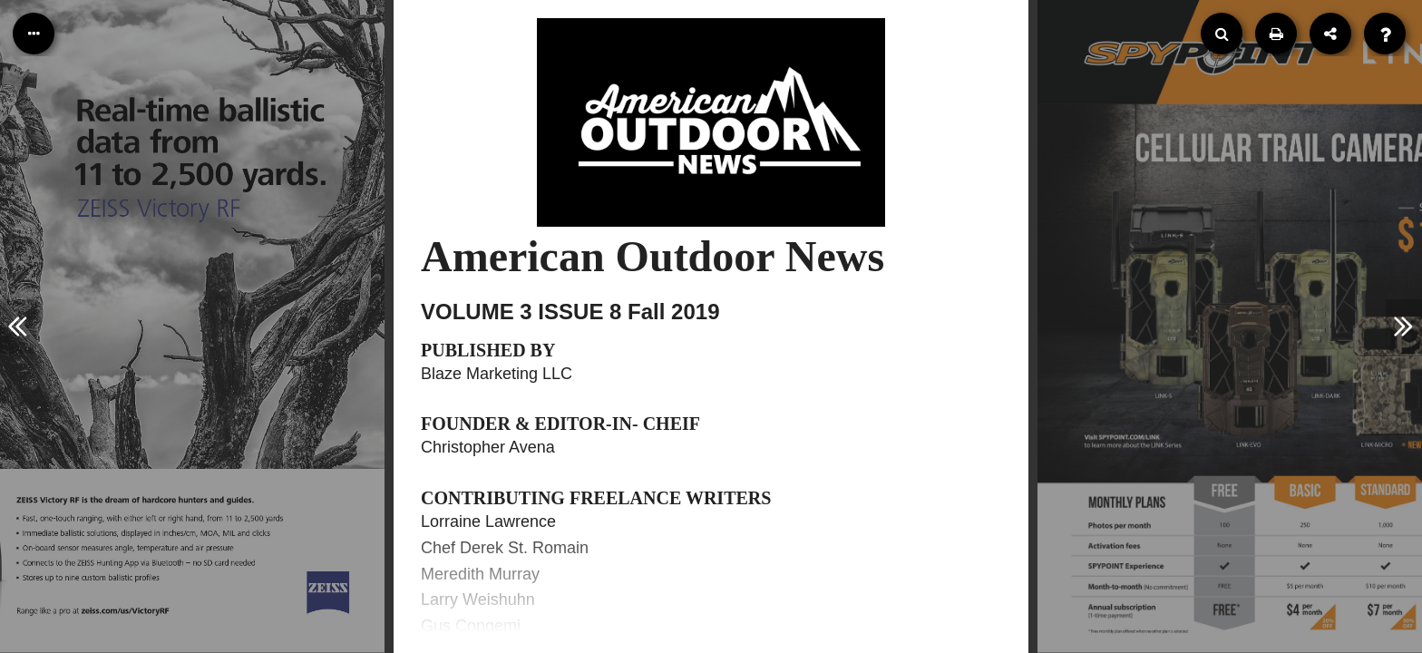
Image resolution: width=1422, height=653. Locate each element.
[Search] (1221, 33)
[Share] (1330, 33)
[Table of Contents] (33, 33)
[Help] (1385, 33)
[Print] (1276, 33)
